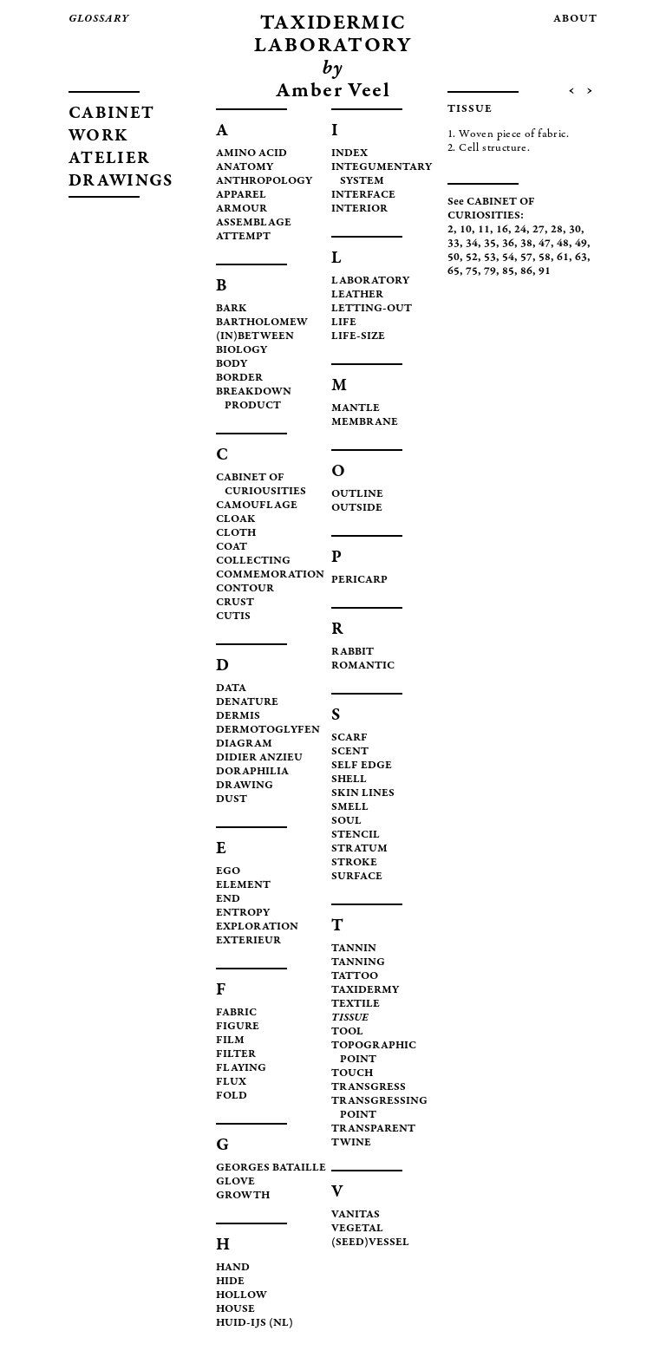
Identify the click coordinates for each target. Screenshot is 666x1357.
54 (508, 258)
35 (490, 244)
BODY (231, 364)
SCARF (349, 738)
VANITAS (355, 1215)
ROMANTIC (363, 666)
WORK (98, 136)
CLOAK (236, 519)
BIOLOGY (241, 350)
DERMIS (238, 716)
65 (453, 271)
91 (545, 271)
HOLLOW (241, 1296)
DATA (231, 689)
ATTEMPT (243, 237)
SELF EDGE (361, 766)
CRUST (235, 603)
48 (563, 244)
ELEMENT (243, 885)
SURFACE (356, 877)
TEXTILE (355, 1004)
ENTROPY (243, 913)
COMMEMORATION (270, 575)
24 (520, 230)
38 (526, 244)
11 (484, 230)
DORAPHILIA (252, 772)
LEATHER (357, 295)
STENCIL (355, 835)
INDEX (349, 154)
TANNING (358, 963)
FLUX (231, 1082)
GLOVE (235, 1182)
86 (526, 271)
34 (472, 244)
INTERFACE (363, 195)
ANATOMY (244, 167)
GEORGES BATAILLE (271, 1168)
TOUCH (352, 1074)
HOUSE (235, 1309)
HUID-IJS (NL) (254, 1323)
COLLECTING (253, 561)
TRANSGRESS (368, 1087)
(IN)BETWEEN (255, 337)
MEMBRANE (364, 422)
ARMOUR (241, 209)
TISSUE (350, 1018)
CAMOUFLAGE (256, 506)
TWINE (351, 1143)
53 (490, 258)
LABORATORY (370, 281)
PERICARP (359, 580)
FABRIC (236, 1013)
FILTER (236, 1054)
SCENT (350, 752)
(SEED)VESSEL (370, 1243)
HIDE (230, 1282)
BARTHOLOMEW (262, 323)
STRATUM (359, 849)
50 (453, 258)
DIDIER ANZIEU (259, 758)
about (575, 19)
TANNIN (353, 949)
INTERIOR (359, 209)
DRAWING (244, 786)
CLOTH (236, 533)
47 (545, 244)
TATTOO (354, 976)
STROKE (354, 863)
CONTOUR (245, 589)
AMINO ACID (251, 154)
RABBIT (352, 652)
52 (472, 258)
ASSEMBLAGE (253, 223)
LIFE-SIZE (358, 337)
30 (575, 230)
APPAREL (241, 195)
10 (466, 230)
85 (508, 271)
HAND (233, 1268)
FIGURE (237, 1027)
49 (581, 244)
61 (563, 258)
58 (545, 258)
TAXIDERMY (365, 990)
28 (557, 230)
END (228, 899)
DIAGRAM (244, 744)
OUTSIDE (356, 508)
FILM (230, 1041)
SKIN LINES (363, 793)
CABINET (111, 114)
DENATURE (247, 702)
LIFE (343, 323)
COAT (231, 547)
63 (581, 258)
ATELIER (109, 159)
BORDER (239, 378)
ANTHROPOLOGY (264, 181)
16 (502, 230)
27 (538, 230)
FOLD (231, 1096)
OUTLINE (357, 494)
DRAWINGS (121, 182)
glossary (99, 19)
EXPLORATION (257, 927)
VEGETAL (357, 1229)
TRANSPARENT (373, 1129)
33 (453, 244)
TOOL (347, 1032)
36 (508, 244)
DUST (231, 800)
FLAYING (241, 1068)
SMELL (350, 807)
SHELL (349, 780)
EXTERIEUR (248, 941)
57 (526, 258)
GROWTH (243, 1196)
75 (472, 271)
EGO (228, 871)
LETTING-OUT (371, 309)
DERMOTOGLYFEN (268, 730)
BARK (231, 309)
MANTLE (355, 408)
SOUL (346, 821)
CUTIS (233, 617)
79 (490, 271)
